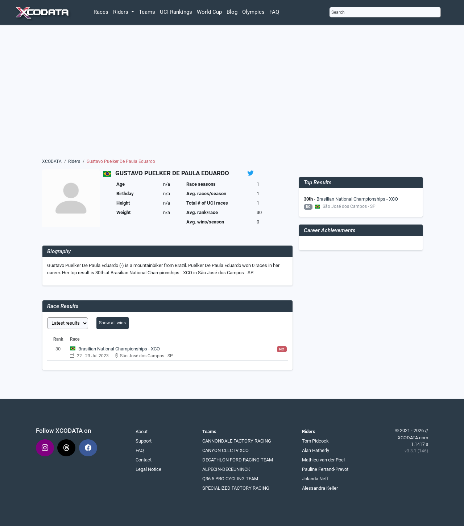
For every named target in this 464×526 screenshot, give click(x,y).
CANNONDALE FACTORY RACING (236, 441)
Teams (147, 12)
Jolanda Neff (315, 478)
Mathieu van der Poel (323, 460)
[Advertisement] (232, 93)
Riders (74, 161)
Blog (232, 12)
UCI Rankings (176, 12)
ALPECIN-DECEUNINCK (226, 469)
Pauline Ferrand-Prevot (325, 469)
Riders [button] (121, 12)
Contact (144, 460)
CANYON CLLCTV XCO (225, 450)
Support (144, 441)
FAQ (274, 12)
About (142, 431)
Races (101, 12)
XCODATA (52, 161)
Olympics (253, 12)
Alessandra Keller (320, 488)
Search (338, 12)
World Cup (209, 12)
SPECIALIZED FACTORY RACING (235, 488)
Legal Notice (148, 469)
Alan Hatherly (315, 450)
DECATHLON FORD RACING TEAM (237, 460)
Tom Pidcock (315, 441)
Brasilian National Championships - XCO (119, 349)
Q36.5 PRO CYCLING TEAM (230, 478)
